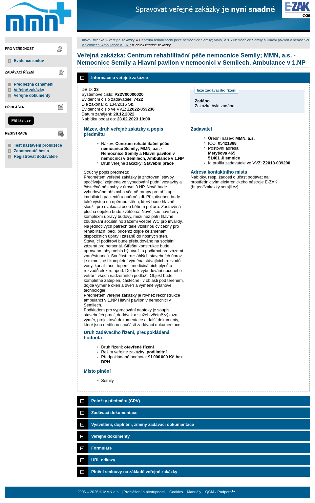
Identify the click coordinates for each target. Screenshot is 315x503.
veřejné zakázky (122, 40)
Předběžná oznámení (33, 84)
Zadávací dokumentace (114, 412)
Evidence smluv (29, 60)
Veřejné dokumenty (32, 95)
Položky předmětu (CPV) (115, 400)
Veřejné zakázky (29, 90)
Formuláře (101, 448)
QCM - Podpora (218, 492)
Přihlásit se (21, 120)
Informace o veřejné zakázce (119, 77)
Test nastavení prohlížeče (38, 145)
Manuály (194, 492)
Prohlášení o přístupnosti (144, 492)
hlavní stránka (93, 40)
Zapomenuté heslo (31, 151)
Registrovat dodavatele (36, 156)
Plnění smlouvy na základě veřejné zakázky (134, 471)
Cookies (176, 492)
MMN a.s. (38, 16)
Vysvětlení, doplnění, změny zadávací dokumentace (142, 424)
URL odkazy (103, 459)
